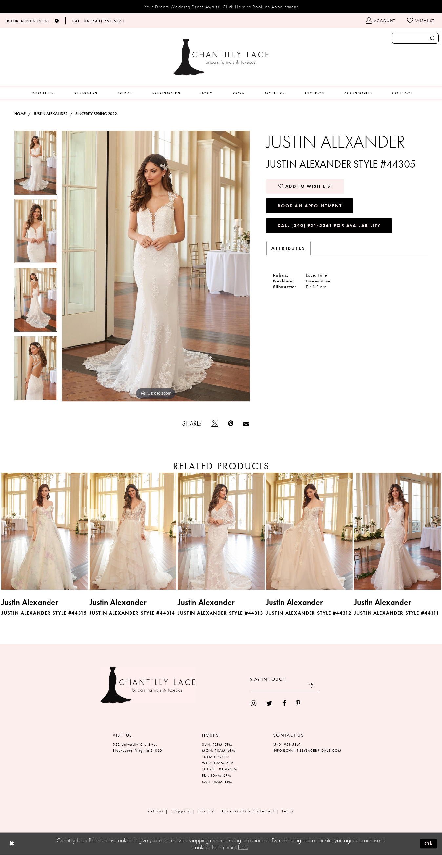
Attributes (288, 248)
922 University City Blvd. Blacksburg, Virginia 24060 (137, 747)
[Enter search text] (415, 38)
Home (20, 113)
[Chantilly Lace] (221, 57)
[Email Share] (246, 423)
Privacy (206, 811)
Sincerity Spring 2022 (96, 113)
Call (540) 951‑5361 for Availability (329, 225)
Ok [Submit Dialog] (428, 843)
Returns (156, 811)
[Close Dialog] (12, 844)
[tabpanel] (35, 165)
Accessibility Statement (248, 811)
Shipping (181, 811)
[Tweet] (215, 423)
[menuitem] (43, 93)
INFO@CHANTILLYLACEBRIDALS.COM (307, 750)
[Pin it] (230, 423)
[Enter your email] (284, 686)
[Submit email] (311, 686)
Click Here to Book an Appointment (260, 7)
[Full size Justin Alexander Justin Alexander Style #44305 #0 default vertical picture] (156, 266)
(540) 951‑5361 (287, 744)
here (243, 847)
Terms (288, 811)
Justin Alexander (50, 113)
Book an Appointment (310, 206)
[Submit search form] (432, 38)
